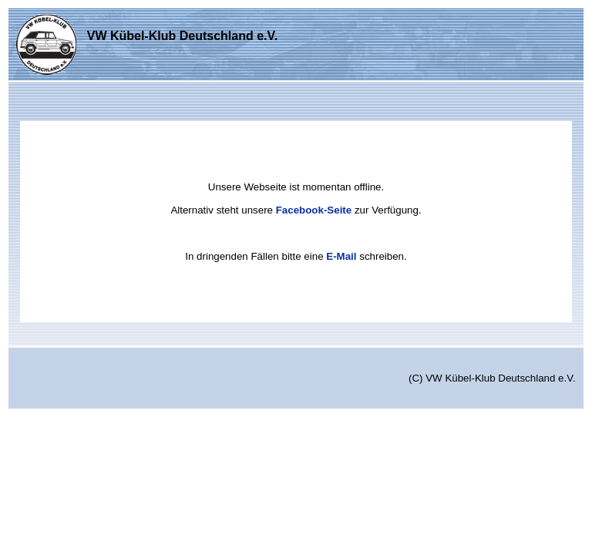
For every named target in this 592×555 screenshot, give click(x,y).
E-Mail (341, 256)
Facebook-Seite (314, 210)
